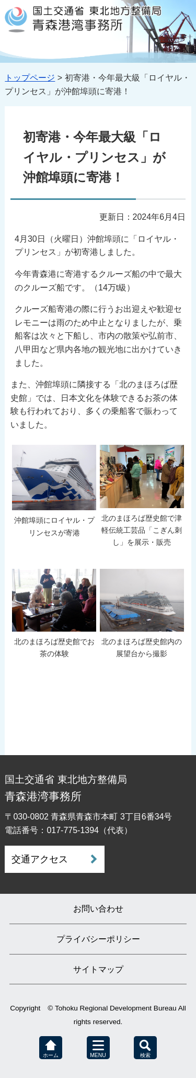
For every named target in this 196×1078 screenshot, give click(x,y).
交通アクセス (39, 859)
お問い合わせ (98, 908)
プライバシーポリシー (98, 939)
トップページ (30, 77)
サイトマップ (98, 969)
